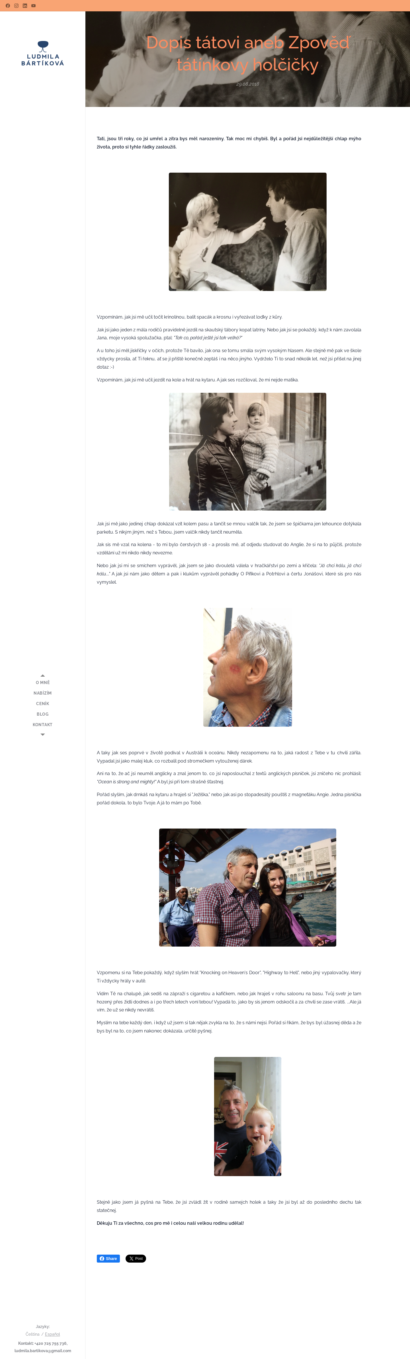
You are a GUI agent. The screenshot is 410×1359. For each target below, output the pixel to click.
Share (108, 1258)
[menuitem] (43, 683)
